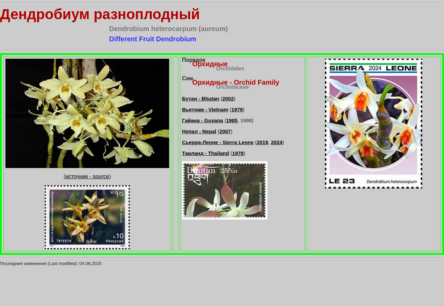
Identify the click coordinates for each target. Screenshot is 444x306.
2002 (228, 98)
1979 (237, 109)
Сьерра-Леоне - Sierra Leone (218, 142)
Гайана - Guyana (202, 120)
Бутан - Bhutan (200, 98)
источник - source (87, 176)
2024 (276, 142)
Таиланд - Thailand (205, 153)
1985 (231, 120)
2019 (262, 142)
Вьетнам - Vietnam (205, 109)
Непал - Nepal (199, 131)
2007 (225, 131)
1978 (237, 153)
